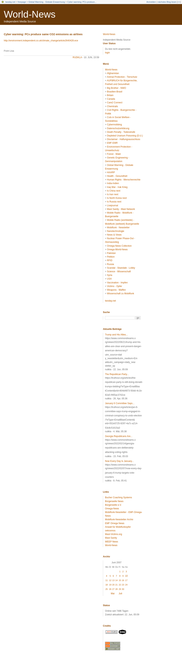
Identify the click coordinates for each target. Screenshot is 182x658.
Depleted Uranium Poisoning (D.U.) (125, 135)
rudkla (77, 57)
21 (116, 585)
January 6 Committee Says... (119, 403)
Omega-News (112, 508)
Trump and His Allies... (116, 334)
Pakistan (111, 253)
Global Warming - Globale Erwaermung (46, 2)
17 (126, 580)
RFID (109, 260)
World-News (29, 14)
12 (110, 580)
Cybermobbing (114, 124)
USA (109, 278)
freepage (22, 2)
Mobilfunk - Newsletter (118, 227)
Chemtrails (112, 106)
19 (110, 585)
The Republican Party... (117, 374)
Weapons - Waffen (116, 290)
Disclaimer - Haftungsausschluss (123, 139)
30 (123, 589)
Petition (111, 256)
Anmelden (151, 2)
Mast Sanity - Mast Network (121, 209)
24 (126, 585)
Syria (109, 275)
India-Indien (113, 183)
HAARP (111, 172)
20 (113, 585)
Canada (111, 99)
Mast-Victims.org (113, 534)
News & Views (114, 234)
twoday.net (10, 2)
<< (179, 2)
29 (120, 589)
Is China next (113, 190)
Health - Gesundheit (117, 176)
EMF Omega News (114, 523)
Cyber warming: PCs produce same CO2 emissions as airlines (43, 34)
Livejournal (112, 205)
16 (123, 580)
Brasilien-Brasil (114, 91)
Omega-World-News (117, 249)
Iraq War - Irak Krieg (117, 187)
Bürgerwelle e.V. (113, 505)
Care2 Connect (114, 102)
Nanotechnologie (115, 231)
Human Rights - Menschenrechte (123, 179)
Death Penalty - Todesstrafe (121, 132)
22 (120, 585)
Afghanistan (113, 73)
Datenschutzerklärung (118, 128)
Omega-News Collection (119, 246)
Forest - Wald (114, 154)
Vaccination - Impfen (117, 282)
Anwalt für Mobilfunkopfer (118, 527)
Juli (120, 593)
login (107, 52)
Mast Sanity (111, 538)
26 (110, 589)
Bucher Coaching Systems (118, 497)
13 (113, 580)
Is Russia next (114, 201)
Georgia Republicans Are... (118, 436)
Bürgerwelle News (114, 501)
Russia (110, 264)
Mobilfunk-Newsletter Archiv (119, 519)
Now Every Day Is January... (119, 461)
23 (123, 585)
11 (106, 580)
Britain (110, 95)
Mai (112, 593)
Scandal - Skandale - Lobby (121, 268)
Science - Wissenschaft (119, 271)
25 (106, 589)
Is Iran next (112, 194)
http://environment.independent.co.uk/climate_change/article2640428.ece (41, 40)
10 (126, 576)
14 (116, 580)
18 (106, 585)
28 (116, 589)
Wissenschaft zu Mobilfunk (120, 293)
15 (120, 580)
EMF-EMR (112, 143)
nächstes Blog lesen (167, 2)
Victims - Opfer (114, 286)
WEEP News (111, 541)
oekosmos (110, 530)
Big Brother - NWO (116, 88)
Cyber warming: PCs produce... (81, 2)
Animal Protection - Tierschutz (122, 77)
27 (113, 589)
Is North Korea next (117, 198)
